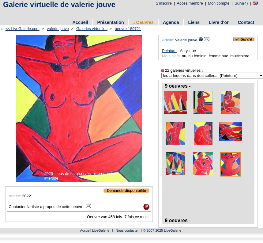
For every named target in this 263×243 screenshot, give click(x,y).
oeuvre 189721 (128, 28)
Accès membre (190, 3)
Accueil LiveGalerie (94, 230)
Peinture (169, 50)
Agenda (171, 22)
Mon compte (218, 3)
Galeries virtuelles (91, 28)
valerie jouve (58, 28)
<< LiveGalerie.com (22, 28)
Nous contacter (126, 230)
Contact (246, 22)
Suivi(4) (241, 3)
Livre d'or (219, 22)
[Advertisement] (73, 13)
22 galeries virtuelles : (182, 70)
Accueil (80, 22)
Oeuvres (143, 22)
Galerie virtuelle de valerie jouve (59, 4)
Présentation (110, 22)
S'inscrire (164, 3)
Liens (194, 22)
